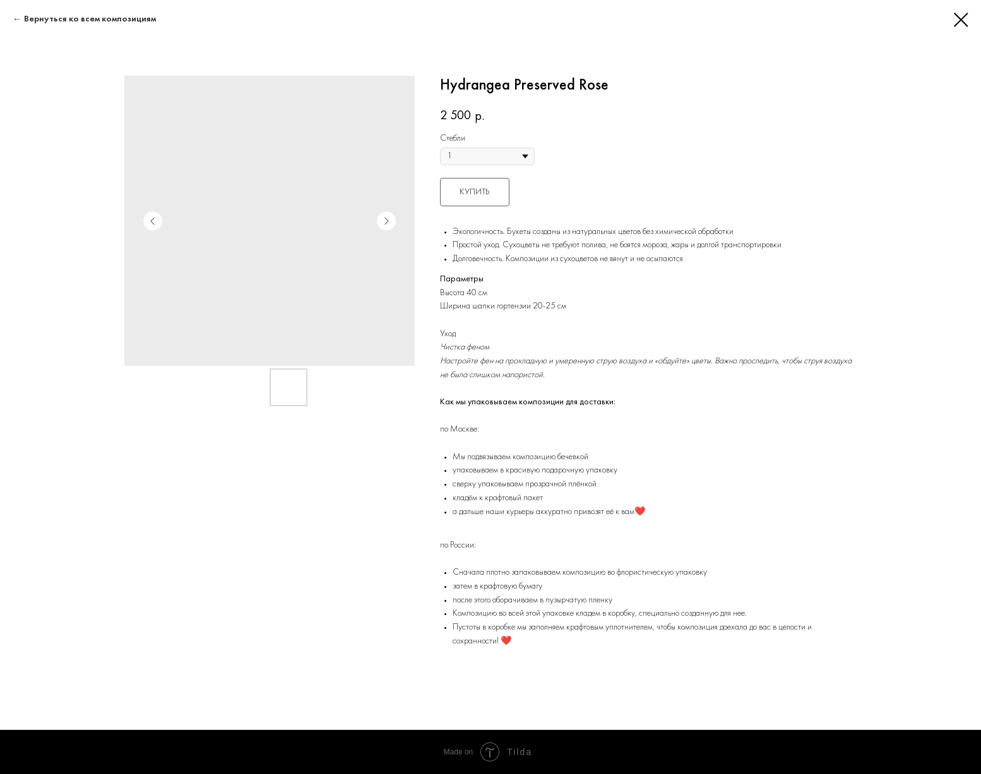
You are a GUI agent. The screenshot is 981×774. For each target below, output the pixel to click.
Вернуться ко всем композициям (90, 19)
